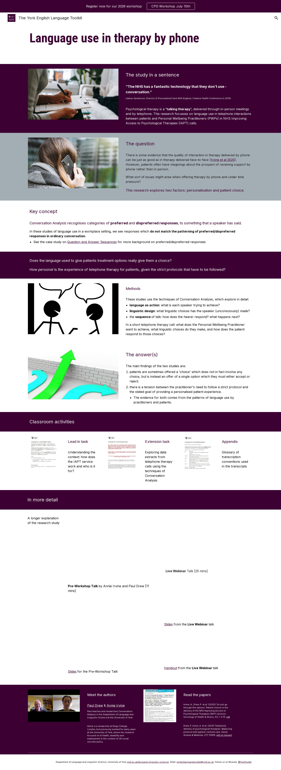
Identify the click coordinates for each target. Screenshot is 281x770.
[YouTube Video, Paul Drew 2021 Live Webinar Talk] (208, 539)
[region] (140, 6)
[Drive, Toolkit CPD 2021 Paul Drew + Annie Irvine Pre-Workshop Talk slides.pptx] (111, 631)
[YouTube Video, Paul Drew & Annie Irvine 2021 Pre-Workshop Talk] (111, 547)
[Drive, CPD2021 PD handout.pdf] (208, 646)
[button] (276, 18)
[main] (140, 38)
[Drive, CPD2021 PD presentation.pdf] (208, 598)
